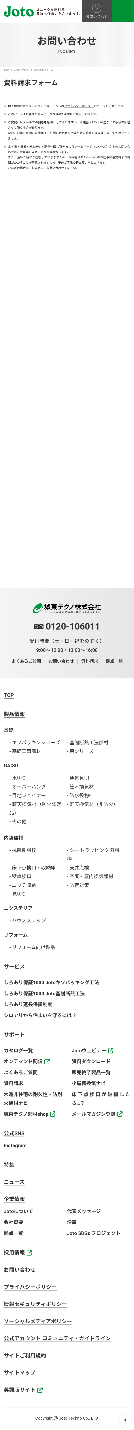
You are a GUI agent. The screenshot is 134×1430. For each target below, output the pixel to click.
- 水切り (17, 778)
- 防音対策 (78, 885)
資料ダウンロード (91, 1061)
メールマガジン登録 (93, 1114)
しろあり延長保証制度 (28, 1004)
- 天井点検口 (80, 868)
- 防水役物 (79, 795)
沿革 (72, 1222)
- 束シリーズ (80, 751)
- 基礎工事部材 (25, 751)
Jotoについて (18, 1211)
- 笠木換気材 (80, 787)
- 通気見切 (78, 778)
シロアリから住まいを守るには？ (40, 1015)
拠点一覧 (114, 661)
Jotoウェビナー (89, 1050)
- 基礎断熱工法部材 (87, 742)
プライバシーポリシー (79, 106)
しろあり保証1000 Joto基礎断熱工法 (44, 993)
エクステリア (18, 908)
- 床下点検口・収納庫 (32, 868)
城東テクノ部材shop (26, 1114)
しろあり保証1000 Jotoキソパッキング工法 (51, 982)
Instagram (15, 1145)
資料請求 (89, 661)
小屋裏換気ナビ (89, 1083)
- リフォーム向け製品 (32, 947)
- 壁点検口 (20, 876)
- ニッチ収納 (22, 885)
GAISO (11, 765)
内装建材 (13, 838)
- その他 (17, 821)
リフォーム (16, 935)
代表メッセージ (84, 1211)
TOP (6, 70)
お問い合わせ (21, 70)
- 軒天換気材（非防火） (92, 804)
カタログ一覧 (18, 1050)
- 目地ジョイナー (27, 795)
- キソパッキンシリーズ (34, 742)
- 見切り (17, 894)
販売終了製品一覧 (91, 1072)
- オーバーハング (27, 787)
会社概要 (13, 1222)
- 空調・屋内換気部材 (90, 876)
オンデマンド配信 (23, 1061)
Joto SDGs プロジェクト (94, 1233)
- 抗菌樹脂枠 (22, 850)
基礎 (8, 730)
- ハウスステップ (27, 920)
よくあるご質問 (26, 661)
